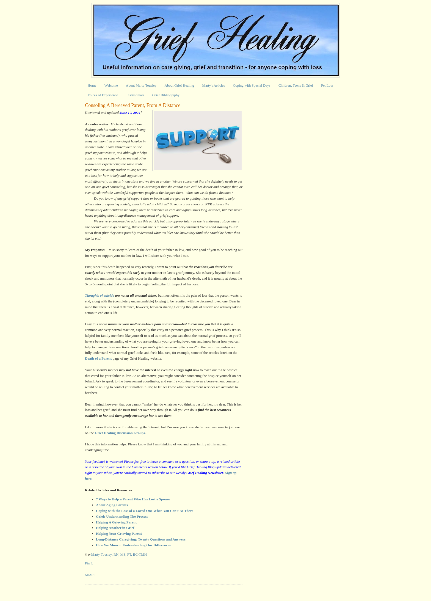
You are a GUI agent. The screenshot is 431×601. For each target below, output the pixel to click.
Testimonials (135, 95)
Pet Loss (327, 85)
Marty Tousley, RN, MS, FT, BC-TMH (119, 554)
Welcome (111, 85)
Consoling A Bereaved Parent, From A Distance (132, 105)
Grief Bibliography (165, 95)
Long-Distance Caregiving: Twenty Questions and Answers (141, 539)
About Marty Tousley (141, 85)
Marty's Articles (213, 85)
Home (92, 85)
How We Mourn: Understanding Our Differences (133, 545)
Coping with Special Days (251, 85)
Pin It (89, 563)
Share (90, 575)
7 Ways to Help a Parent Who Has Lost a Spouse (133, 499)
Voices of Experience (103, 95)
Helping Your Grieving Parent (119, 533)
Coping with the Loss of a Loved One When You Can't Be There (144, 511)
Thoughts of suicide (99, 295)
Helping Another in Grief (115, 528)
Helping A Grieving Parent (116, 522)
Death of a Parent (98, 358)
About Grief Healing (179, 85)
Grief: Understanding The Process (122, 516)
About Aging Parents (112, 505)
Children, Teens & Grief (295, 85)
